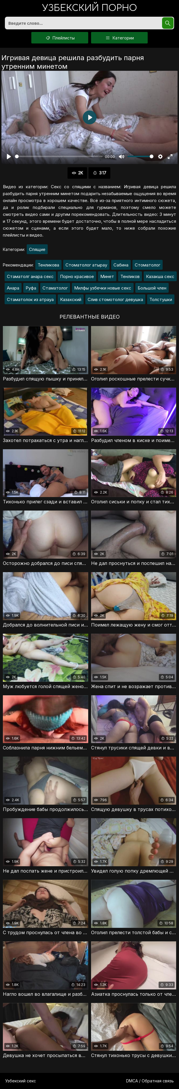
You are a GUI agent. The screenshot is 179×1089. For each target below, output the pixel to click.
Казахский (70, 299)
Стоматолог (147, 265)
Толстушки (160, 299)
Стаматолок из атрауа (30, 299)
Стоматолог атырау (86, 265)
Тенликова (48, 265)
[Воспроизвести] (9, 156)
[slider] (59, 156)
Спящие (37, 249)
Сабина (120, 265)
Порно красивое (77, 276)
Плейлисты (60, 38)
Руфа (31, 288)
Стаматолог (55, 288)
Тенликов (130, 276)
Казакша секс (160, 276)
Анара (13, 288)
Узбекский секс (20, 1080)
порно (89, 8)
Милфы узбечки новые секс (102, 288)
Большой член (152, 288)
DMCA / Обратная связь (150, 1080)
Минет (107, 276)
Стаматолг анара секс (30, 276)
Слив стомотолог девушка (115, 299)
